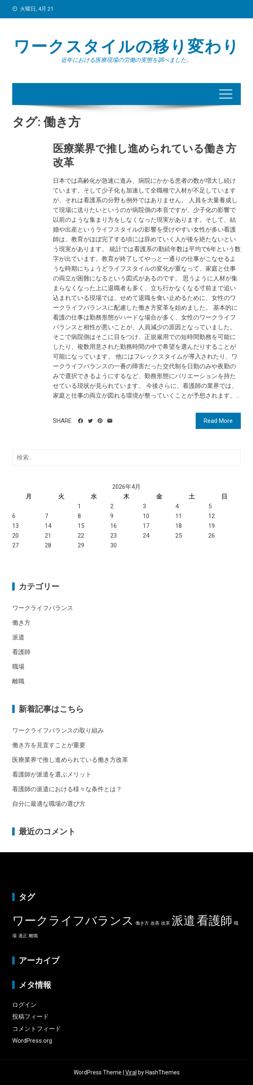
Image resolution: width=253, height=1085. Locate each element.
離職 (18, 681)
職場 (18, 666)
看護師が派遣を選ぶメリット (52, 774)
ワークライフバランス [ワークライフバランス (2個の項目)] (73, 921)
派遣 (18, 637)
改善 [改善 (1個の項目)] (154, 923)
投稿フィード (30, 1016)
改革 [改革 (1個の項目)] (165, 923)
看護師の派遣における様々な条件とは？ (67, 789)
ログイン (24, 1004)
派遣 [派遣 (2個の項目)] (183, 921)
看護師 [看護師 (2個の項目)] (214, 921)
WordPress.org (32, 1040)
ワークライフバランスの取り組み (58, 730)
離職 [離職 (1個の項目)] (33, 935)
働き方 (21, 622)
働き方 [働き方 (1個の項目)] (142, 923)
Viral (131, 1072)
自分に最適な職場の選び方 (48, 803)
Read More (218, 420)
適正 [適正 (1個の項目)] (22, 935)
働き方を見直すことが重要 (48, 745)
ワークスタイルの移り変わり (126, 46)
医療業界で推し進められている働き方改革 (70, 759)
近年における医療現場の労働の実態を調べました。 (126, 60)
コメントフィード (36, 1028)
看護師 (21, 652)
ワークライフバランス (42, 608)
